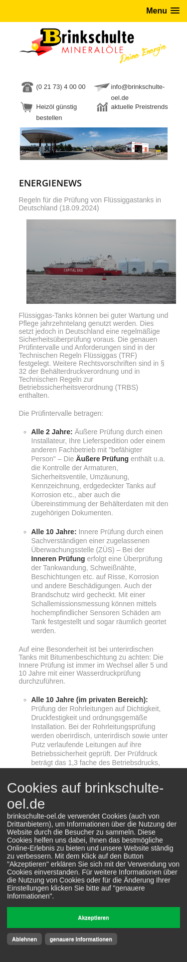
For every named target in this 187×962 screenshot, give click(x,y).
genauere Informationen (81, 939)
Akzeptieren (93, 918)
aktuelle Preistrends (139, 106)
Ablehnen (24, 939)
